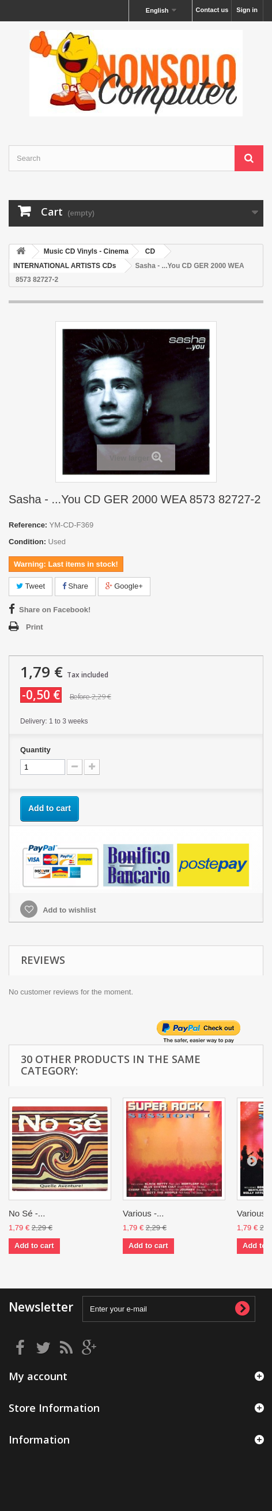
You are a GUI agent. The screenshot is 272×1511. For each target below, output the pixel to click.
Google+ (124, 586)
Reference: (28, 525)
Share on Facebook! (54, 609)
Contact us (211, 9)
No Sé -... (27, 1213)
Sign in (247, 9)
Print (34, 627)
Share (75, 586)
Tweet (30, 586)
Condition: (27, 541)
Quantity (35, 749)
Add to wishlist (68, 910)
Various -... (143, 1213)
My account (38, 1376)
